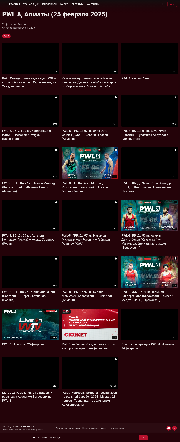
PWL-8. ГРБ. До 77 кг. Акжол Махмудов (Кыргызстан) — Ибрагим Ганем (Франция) (30, 187)
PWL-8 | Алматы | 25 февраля (23, 344)
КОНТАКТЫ (93, 4)
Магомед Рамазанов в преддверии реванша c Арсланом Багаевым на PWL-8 (27, 396)
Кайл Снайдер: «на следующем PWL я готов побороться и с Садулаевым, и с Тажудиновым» (29, 82)
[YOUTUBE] (168, 428)
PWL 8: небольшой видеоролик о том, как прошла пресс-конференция (88, 346)
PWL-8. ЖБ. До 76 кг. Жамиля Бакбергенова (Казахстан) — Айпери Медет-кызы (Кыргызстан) (147, 296)
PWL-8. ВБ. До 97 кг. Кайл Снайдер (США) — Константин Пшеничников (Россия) (146, 187)
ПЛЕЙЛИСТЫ (50, 4)
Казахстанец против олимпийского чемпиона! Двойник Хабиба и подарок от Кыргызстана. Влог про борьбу (89, 82)
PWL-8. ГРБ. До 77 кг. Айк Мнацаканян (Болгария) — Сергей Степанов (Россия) (29, 296)
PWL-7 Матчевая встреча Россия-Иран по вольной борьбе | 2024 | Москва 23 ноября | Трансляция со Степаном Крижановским (89, 399)
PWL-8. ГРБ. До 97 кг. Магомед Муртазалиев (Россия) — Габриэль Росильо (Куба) (86, 239)
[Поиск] (163, 4)
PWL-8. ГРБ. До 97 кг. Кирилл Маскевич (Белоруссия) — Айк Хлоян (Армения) (88, 296)
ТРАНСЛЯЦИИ (31, 4)
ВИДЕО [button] (64, 4)
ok (143, 437)
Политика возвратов (116, 428)
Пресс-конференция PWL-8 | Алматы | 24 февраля (148, 346)
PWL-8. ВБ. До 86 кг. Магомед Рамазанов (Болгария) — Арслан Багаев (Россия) (85, 187)
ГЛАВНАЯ (14, 4)
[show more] (34, 437)
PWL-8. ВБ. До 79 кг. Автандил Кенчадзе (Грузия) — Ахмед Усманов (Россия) (28, 239)
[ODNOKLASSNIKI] (174, 428)
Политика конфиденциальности (68, 428)
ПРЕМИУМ (77, 4)
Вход (172, 4)
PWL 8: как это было (135, 78)
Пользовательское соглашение (94, 428)
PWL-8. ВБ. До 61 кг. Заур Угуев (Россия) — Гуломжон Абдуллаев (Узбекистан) (144, 135)
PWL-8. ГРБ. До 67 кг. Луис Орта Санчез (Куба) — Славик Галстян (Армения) (85, 135)
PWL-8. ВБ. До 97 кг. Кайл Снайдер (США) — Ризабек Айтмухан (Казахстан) (27, 135)
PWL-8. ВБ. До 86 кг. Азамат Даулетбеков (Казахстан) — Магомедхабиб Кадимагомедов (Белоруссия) (144, 241)
